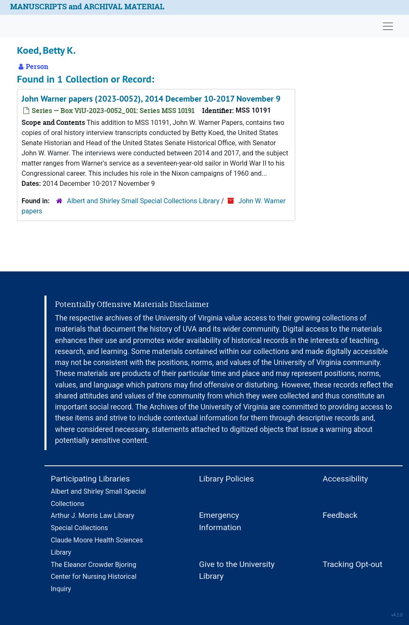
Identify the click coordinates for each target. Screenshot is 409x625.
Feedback (340, 515)
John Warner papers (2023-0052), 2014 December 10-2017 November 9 (151, 98)
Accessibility (345, 479)
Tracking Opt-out (352, 564)
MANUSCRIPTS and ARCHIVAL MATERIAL (87, 6)
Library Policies (226, 479)
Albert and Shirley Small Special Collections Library (143, 201)
